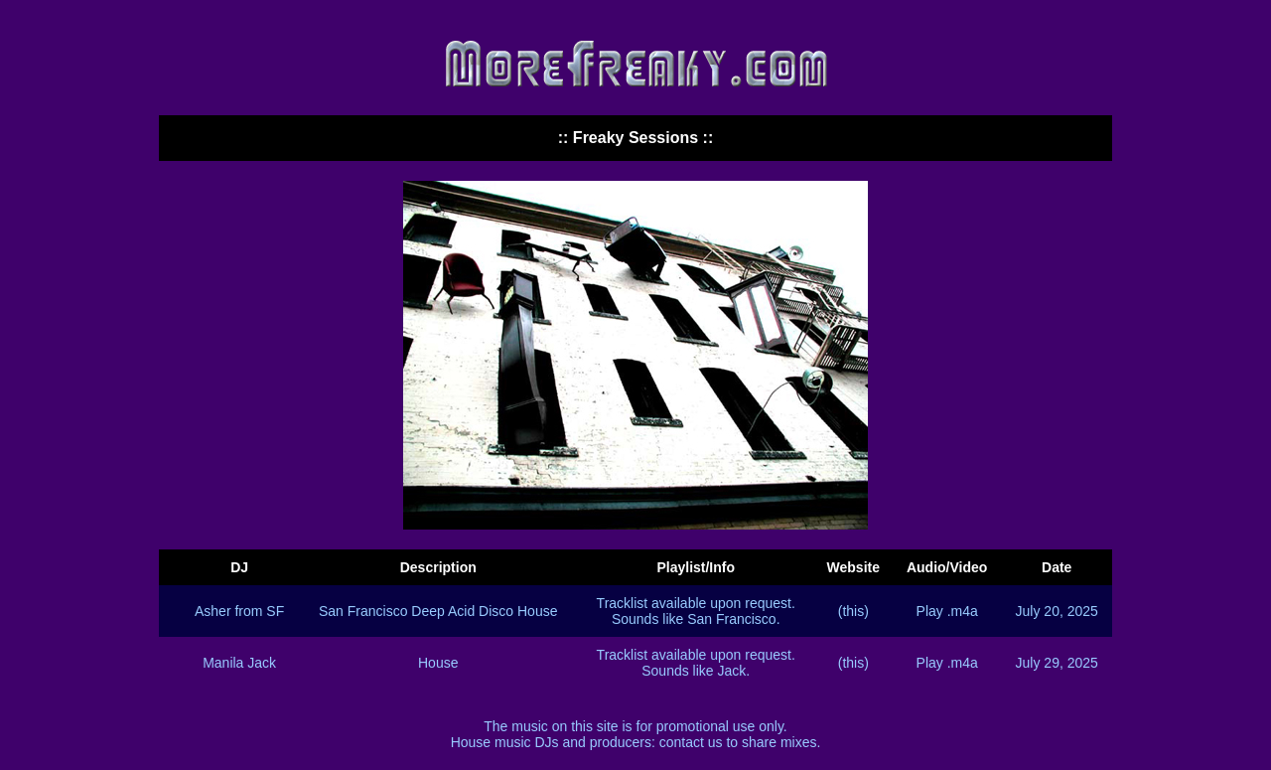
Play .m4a (947, 611)
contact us (691, 742)
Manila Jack (239, 663)
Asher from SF (239, 611)
